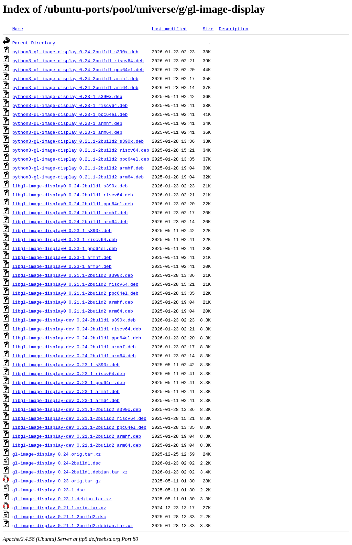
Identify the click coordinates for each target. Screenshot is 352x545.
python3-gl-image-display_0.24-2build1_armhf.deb (75, 78)
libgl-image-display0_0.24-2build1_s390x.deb (70, 186)
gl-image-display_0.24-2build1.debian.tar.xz (70, 472)
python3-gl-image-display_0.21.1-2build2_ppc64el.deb (80, 159)
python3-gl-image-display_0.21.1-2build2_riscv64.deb (80, 150)
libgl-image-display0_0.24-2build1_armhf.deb (70, 212)
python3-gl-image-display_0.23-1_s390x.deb (67, 96)
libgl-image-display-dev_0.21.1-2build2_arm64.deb (76, 445)
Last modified (169, 28)
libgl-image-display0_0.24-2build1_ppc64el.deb (72, 203)
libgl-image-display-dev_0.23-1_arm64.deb (66, 400)
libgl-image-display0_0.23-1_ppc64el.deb (64, 248)
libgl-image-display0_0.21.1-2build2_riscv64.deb (75, 284)
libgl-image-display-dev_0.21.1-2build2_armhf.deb (76, 436)
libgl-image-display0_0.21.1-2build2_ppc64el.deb (75, 293)
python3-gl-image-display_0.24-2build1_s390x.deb (75, 51)
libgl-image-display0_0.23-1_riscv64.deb (64, 239)
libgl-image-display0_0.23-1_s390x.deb (62, 230)
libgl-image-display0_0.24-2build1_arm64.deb (70, 221)
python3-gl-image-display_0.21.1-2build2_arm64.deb (78, 177)
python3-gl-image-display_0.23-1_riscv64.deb (70, 105)
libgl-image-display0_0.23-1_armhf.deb (62, 257)
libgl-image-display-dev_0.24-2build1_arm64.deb (74, 355)
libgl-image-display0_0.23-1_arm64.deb (62, 266)
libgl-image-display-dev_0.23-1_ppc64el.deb (68, 382)
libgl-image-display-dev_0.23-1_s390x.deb (66, 364)
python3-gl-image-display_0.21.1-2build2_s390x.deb (78, 141)
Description (233, 28)
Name (17, 28)
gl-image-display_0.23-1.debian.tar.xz (62, 498)
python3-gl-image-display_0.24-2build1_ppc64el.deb (78, 69)
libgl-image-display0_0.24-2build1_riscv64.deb (72, 195)
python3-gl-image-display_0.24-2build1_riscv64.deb (78, 60)
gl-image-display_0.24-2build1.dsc (56, 463)
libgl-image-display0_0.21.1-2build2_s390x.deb (72, 275)
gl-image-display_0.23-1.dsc (48, 490)
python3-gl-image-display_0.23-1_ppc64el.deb (70, 114)
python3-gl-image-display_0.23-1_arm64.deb (67, 132)
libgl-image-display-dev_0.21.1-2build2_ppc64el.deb (79, 427)
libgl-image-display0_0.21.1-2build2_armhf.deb (72, 302)
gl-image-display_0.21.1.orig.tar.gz (59, 507)
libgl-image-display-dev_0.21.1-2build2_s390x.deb (76, 409)
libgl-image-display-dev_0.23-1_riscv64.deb (68, 373)
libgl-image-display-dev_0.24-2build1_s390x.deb (74, 320)
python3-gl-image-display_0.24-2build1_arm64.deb (75, 87)
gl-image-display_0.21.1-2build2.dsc (59, 516)
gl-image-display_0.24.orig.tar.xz (56, 454)
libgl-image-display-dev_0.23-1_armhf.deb (66, 391)
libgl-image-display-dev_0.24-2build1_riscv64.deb (76, 329)
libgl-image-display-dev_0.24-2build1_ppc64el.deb (76, 338)
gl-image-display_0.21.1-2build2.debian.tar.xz (72, 525)
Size (208, 28)
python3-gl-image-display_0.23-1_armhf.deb (67, 123)
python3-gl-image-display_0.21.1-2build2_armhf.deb (78, 168)
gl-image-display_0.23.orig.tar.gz (56, 481)
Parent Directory (33, 43)
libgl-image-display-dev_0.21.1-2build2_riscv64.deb (79, 418)
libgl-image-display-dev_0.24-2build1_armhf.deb (74, 347)
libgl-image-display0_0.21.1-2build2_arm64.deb (72, 311)
